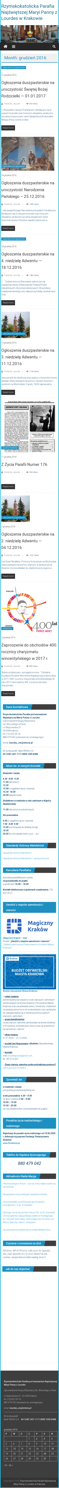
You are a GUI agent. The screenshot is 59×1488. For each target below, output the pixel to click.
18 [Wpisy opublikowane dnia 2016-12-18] (52, 1448)
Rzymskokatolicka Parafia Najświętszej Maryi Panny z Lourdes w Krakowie (29, 12)
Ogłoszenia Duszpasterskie (13, 67)
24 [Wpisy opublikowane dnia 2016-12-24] (45, 1453)
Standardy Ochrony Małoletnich (17, 853)
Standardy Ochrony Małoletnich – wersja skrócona (26, 858)
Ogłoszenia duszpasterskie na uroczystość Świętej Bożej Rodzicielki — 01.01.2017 (27, 89)
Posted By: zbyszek (12, 104)
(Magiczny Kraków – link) (15, 938)
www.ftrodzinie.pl (11, 1143)
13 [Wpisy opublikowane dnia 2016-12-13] (14, 1448)
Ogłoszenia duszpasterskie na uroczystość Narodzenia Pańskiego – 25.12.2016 (27, 190)
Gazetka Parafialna (9, 448)
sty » (11, 1465)
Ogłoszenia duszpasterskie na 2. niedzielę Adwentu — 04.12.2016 (27, 541)
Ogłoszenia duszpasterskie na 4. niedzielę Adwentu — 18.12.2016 (27, 261)
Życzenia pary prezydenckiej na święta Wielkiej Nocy (26, 1230)
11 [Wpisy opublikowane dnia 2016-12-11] (52, 1443)
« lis (5, 1465)
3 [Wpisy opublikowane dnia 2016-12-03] (44, 1439)
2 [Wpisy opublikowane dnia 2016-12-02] (36, 1439)
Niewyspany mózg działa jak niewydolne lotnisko (25, 1194)
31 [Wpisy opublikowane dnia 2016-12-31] (45, 1458)
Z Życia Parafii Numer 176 (24, 464)
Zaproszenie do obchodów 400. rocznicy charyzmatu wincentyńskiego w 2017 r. (29, 652)
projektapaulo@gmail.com (20, 1055)
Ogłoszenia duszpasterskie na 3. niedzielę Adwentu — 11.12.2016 (27, 357)
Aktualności (7, 628)
